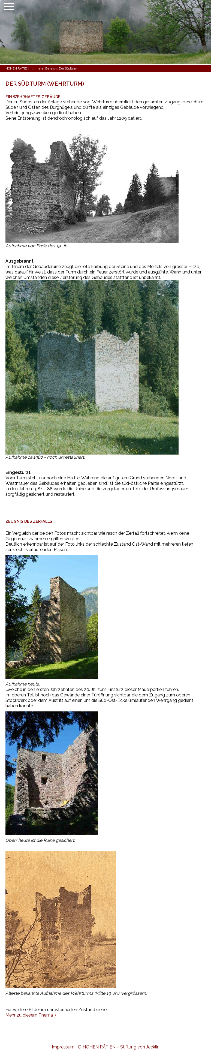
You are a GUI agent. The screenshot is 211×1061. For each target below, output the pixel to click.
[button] (53, 32)
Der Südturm (68, 68)
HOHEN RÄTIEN (17, 68)
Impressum (63, 1047)
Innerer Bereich (45, 68)
